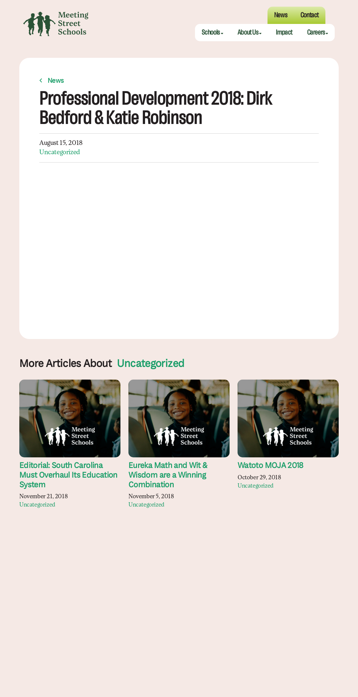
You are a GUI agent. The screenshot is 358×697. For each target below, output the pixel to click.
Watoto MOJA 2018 (270, 466)
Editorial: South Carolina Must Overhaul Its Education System (68, 475)
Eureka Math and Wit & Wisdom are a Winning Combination (167, 475)
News (56, 81)
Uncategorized (59, 152)
